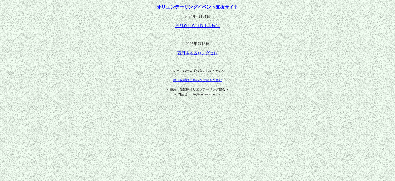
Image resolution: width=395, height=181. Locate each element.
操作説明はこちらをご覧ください (197, 80)
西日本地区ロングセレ (197, 53)
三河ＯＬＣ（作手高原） (197, 26)
